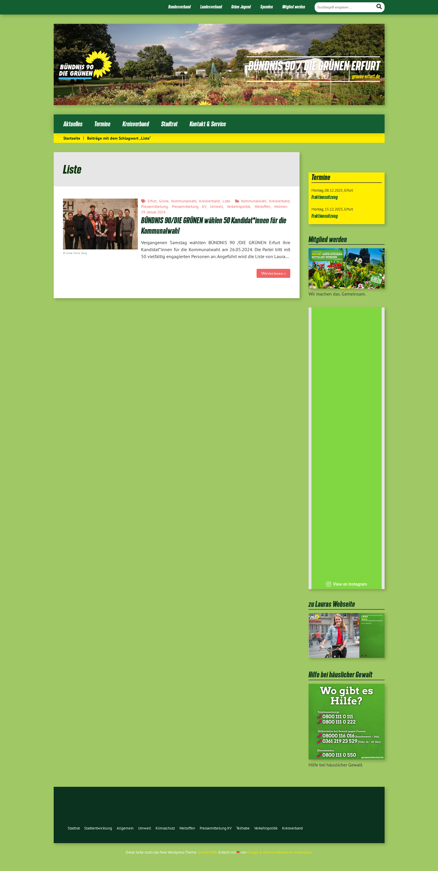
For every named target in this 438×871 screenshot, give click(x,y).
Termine (102, 123)
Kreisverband (135, 123)
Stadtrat (169, 123)
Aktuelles (72, 123)
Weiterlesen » (273, 273)
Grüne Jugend (241, 6)
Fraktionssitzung (324, 197)
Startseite (71, 138)
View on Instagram (346, 584)
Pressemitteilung (154, 206)
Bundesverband (179, 6)
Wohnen (280, 206)
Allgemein (125, 828)
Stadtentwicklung (98, 828)
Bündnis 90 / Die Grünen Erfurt (314, 65)
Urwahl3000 (207, 852)
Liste (226, 201)
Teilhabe (243, 828)
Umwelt (216, 206)
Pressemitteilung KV (189, 206)
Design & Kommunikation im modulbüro (279, 852)
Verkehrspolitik (238, 206)
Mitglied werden (293, 6)
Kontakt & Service (208, 123)
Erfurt (152, 201)
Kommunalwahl (184, 201)
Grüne (164, 201)
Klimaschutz (165, 828)
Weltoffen (262, 206)
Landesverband (211, 6)
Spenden (266, 6)
